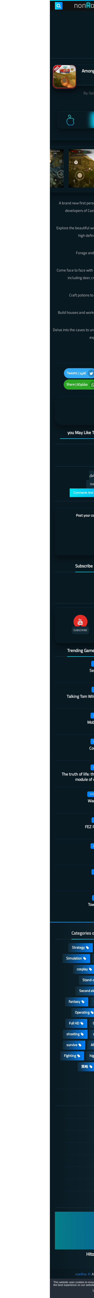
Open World (51, 1023)
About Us (65, 1184)
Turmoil (60, 878)
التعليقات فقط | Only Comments (60, 484)
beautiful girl (72, 1045)
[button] (74, 1289)
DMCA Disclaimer (59, 1124)
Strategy (28, 947)
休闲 (55, 1066)
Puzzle (56, 969)
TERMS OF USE (60, 1136)
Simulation (24, 958)
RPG (77, 958)
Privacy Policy (62, 1148)
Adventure (53, 958)
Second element (41, 990)
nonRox (31, 1274)
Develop (75, 1001)
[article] (27, 411)
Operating (32, 1012)
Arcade (58, 1012)
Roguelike (74, 990)
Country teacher (53, 748)
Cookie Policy (62, 1160)
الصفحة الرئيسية (60, 1113)
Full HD (24, 1023)
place (77, 1023)
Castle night (57, 852)
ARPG (45, 1045)
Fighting (20, 1055)
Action (76, 947)
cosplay (32, 969)
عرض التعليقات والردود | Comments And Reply (52, 492)
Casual (53, 947)
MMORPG (73, 1034)
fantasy (24, 1001)
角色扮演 (74, 1077)
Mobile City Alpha (52, 722)
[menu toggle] (85, 6)
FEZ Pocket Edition (51, 826)
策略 (34, 1066)
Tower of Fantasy (52, 904)
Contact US (64, 1172)
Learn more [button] (49, 1289)
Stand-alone (42, 980)
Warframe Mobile (52, 801)
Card (77, 969)
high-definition (51, 1055)
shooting (23, 1034)
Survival (50, 1001)
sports (48, 1034)
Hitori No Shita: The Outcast (62, 1254)
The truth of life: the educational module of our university (39, 776)
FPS (78, 1055)
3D (79, 1012)
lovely (76, 1066)
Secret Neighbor (53, 670)
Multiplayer (72, 980)
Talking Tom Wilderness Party (42, 696)
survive (22, 1045)
